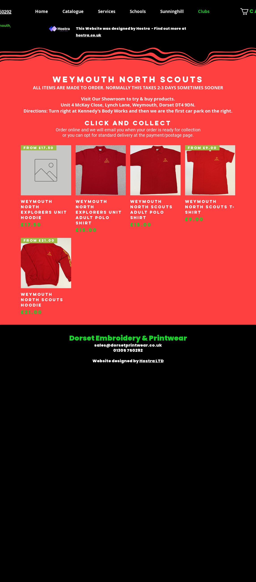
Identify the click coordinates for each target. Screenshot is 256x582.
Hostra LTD (151, 361)
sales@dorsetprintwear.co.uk (128, 345)
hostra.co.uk (88, 35)
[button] (137, 11)
